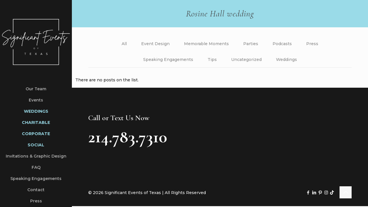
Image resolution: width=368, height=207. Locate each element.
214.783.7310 (127, 137)
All (124, 43)
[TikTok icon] (332, 192)
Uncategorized (246, 59)
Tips (212, 59)
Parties (250, 43)
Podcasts (282, 43)
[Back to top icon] (346, 193)
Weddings (286, 59)
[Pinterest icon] (320, 192)
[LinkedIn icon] (314, 192)
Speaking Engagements (168, 59)
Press (312, 43)
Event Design (155, 43)
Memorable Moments (206, 43)
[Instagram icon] (326, 192)
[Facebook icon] (308, 192)
